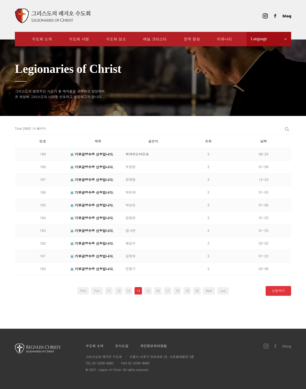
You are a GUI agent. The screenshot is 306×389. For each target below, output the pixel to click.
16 (158, 291)
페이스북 (275, 15)
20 (197, 291)
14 (138, 291)
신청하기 (278, 290)
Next (209, 291)
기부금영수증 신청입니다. (92, 154)
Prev (97, 291)
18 (177, 291)
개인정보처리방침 (153, 346)
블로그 (287, 15)
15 (148, 291)
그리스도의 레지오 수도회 (52, 15)
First (83, 291)
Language (259, 38)
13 (128, 291)
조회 (208, 141)
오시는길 (122, 346)
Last (223, 291)
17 (167, 291)
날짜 (263, 141)
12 (118, 291)
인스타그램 (265, 15)
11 (109, 291)
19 (187, 291)
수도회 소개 (94, 346)
